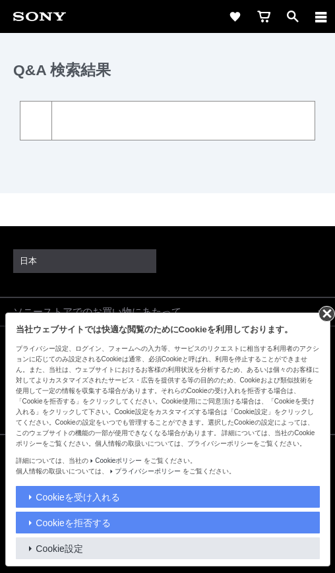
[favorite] (234, 16)
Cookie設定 (59, 548)
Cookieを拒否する (73, 523)
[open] (292, 16)
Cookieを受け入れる (78, 497)
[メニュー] (321, 16)
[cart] (263, 16)
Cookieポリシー (118, 460)
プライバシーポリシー (148, 471)
